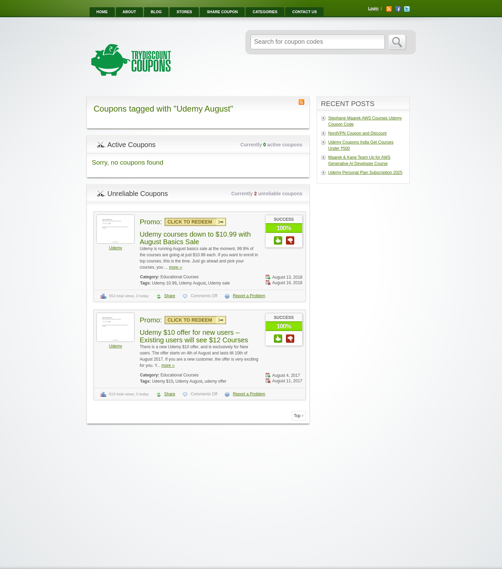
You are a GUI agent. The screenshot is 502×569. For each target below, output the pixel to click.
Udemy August (192, 283)
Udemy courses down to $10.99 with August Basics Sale (195, 238)
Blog (156, 12)
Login (373, 8)
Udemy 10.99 (164, 283)
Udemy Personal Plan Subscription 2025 (365, 172)
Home (102, 12)
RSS (389, 9)
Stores (184, 12)
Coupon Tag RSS (301, 102)
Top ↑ (299, 415)
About (129, 12)
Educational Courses (180, 277)
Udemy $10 (162, 381)
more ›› (175, 267)
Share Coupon (222, 12)
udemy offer (215, 381)
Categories (265, 12)
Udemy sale (219, 283)
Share (169, 295)
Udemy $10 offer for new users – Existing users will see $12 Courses (194, 336)
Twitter (407, 9)
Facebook (398, 9)
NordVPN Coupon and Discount (357, 133)
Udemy (115, 248)
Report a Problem (249, 295)
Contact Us (304, 12)
